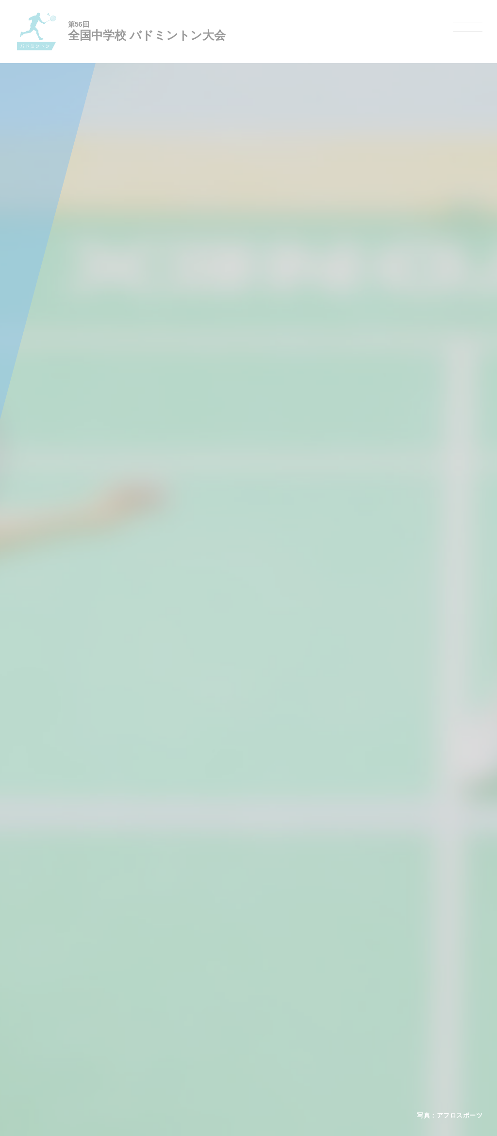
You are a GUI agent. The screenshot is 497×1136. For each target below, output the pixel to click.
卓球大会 (284, 1009)
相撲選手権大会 (367, 984)
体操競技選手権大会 (231, 1046)
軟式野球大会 (222, 1034)
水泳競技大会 (222, 984)
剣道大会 (358, 971)
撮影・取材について (125, 1009)
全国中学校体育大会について (140, 944)
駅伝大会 (358, 996)
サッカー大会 (222, 1009)
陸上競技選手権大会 (231, 971)
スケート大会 (364, 1022)
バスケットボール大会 (234, 996)
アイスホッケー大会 (373, 1034)
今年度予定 (113, 971)
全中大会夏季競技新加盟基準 (136, 996)
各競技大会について (233, 944)
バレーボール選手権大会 (305, 984)
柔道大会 (284, 1046)
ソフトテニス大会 (296, 996)
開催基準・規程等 (122, 984)
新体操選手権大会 (296, 971)
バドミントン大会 (296, 1022)
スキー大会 (361, 1009)
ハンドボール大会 (228, 1022)
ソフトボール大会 (296, 1034)
